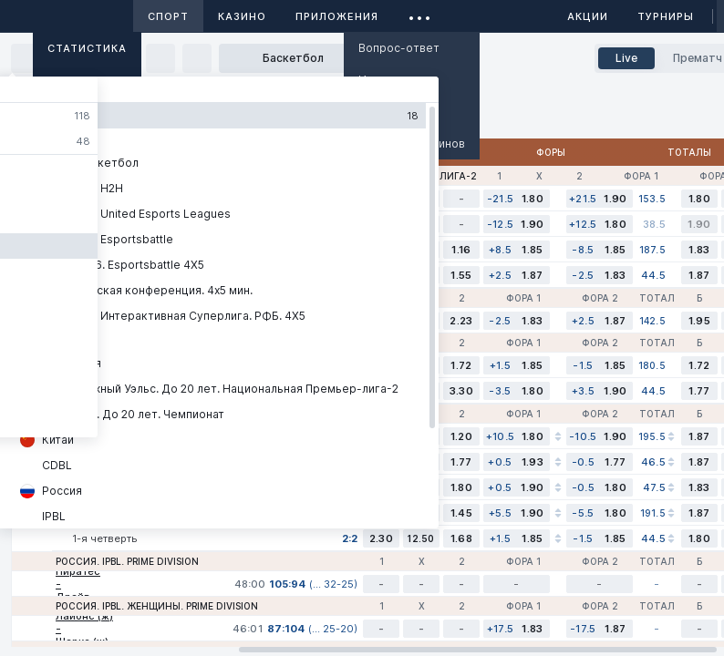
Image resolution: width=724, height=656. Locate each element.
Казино (242, 16)
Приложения (336, 16)
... (420, 13)
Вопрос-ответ (399, 48)
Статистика (87, 48)
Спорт (168, 16)
